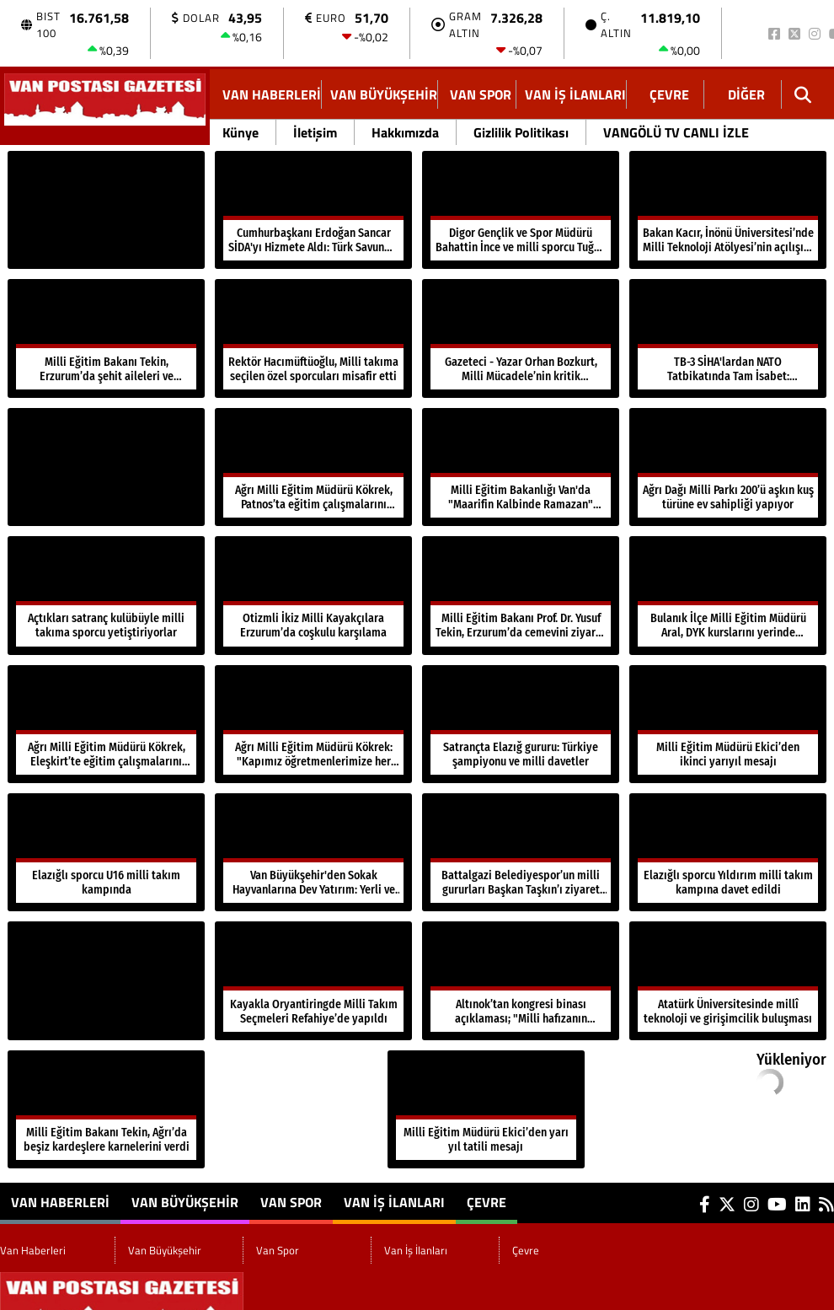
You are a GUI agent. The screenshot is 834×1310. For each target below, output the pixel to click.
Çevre (669, 94)
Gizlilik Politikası (521, 132)
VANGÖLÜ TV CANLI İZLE (676, 132)
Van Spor (480, 94)
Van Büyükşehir (383, 94)
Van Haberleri (271, 94)
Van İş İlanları (575, 94)
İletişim (315, 132)
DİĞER (746, 94)
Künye (240, 132)
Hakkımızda (405, 132)
